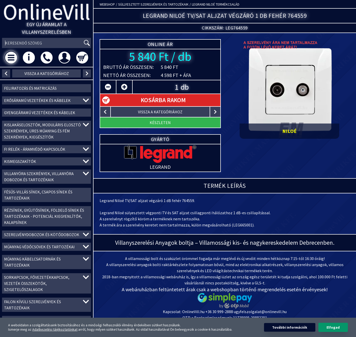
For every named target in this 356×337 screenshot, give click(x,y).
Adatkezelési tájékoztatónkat (55, 329)
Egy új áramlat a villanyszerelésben (46, 28)
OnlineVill (46, 12)
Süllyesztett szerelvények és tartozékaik (153, 4)
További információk (289, 327)
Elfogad (333, 327)
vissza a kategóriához (46, 73)
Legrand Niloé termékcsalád (215, 4)
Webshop (107, 4)
